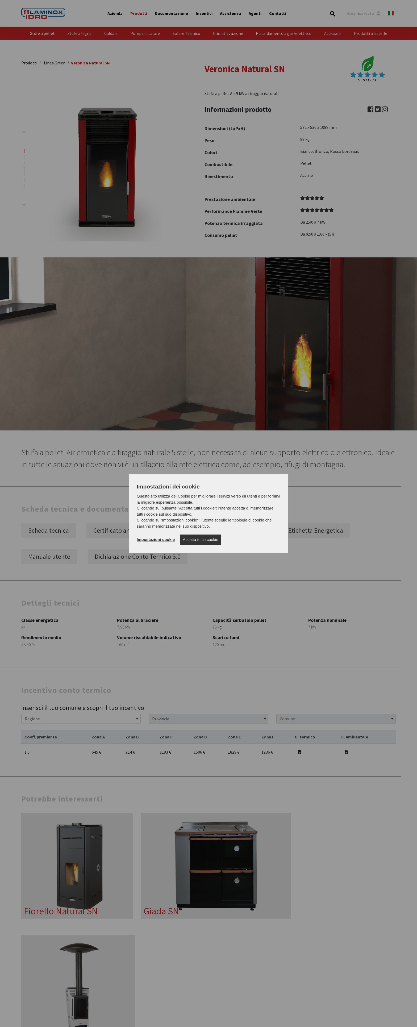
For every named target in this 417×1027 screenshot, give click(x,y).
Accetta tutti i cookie (200, 539)
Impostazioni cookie (156, 539)
